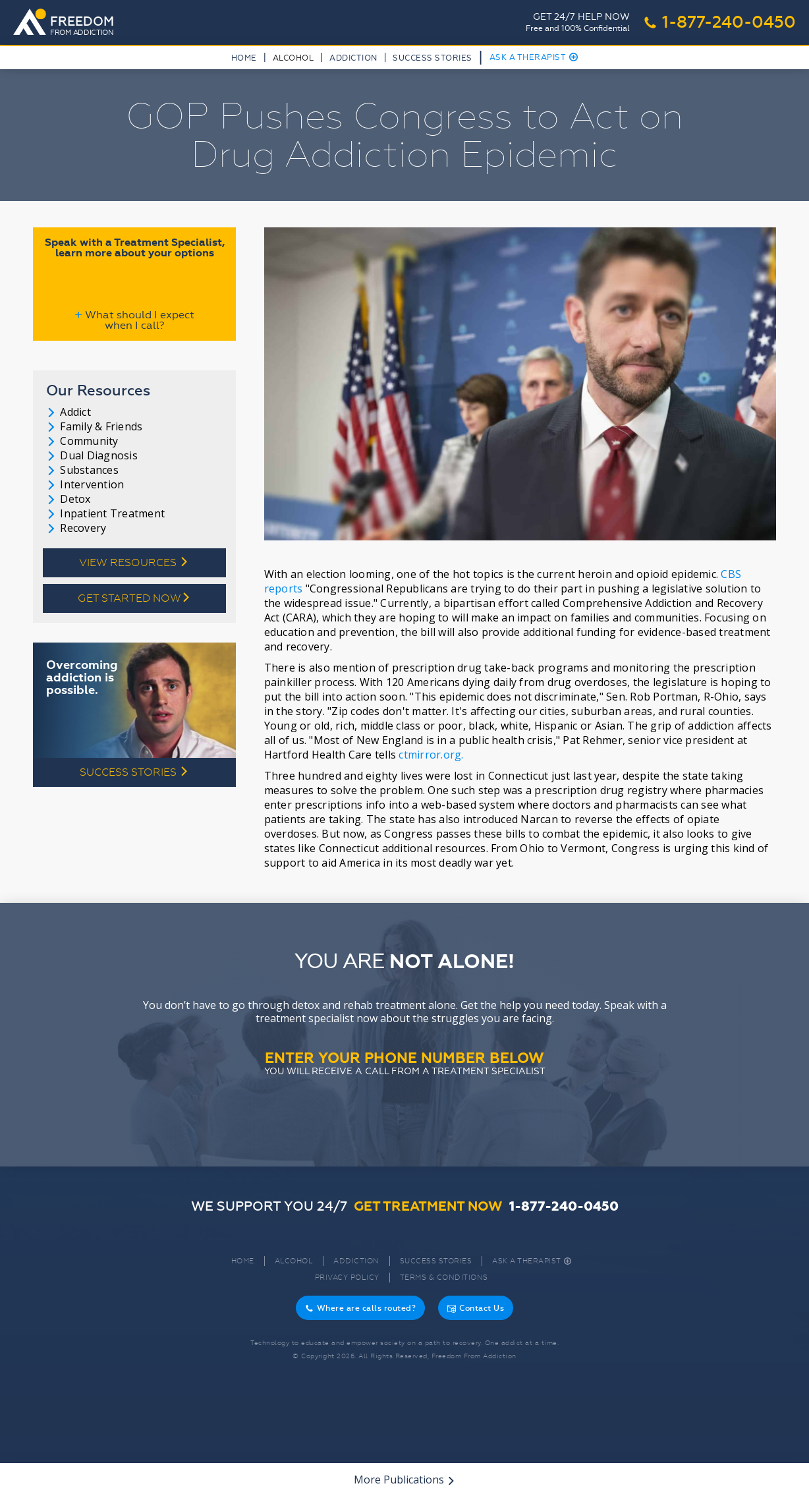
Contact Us (475, 1308)
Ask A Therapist (533, 57)
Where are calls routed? (360, 1308)
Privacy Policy (347, 1277)
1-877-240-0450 (719, 22)
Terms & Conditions (444, 1277)
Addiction (353, 58)
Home (244, 58)
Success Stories (432, 58)
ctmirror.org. (431, 754)
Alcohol (294, 1261)
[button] (293, 60)
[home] (67, 23)
